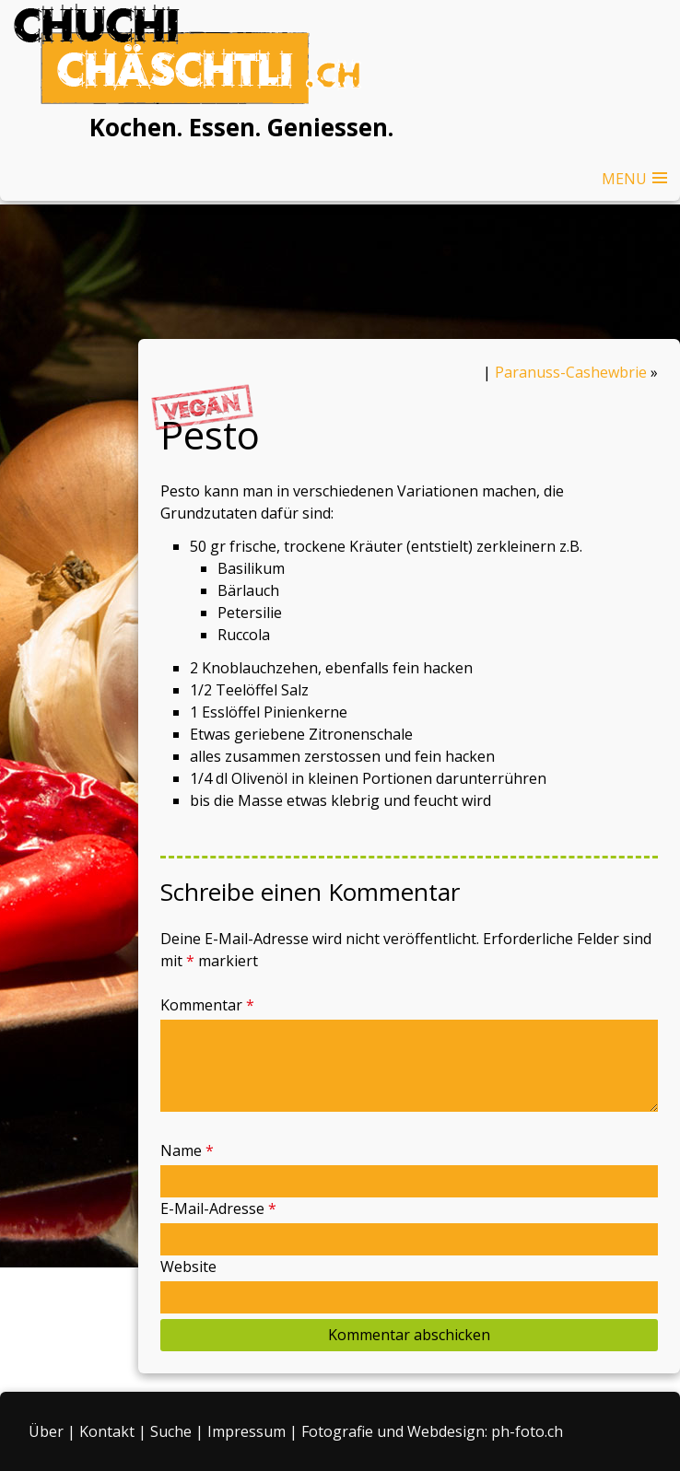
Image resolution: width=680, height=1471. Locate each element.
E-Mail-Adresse (218, 1208)
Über (46, 1431)
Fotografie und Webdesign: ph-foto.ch (432, 1431)
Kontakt (107, 1431)
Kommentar (207, 1005)
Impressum (246, 1431)
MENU (624, 179)
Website (188, 1266)
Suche (171, 1431)
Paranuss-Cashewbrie (571, 372)
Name (187, 1150)
